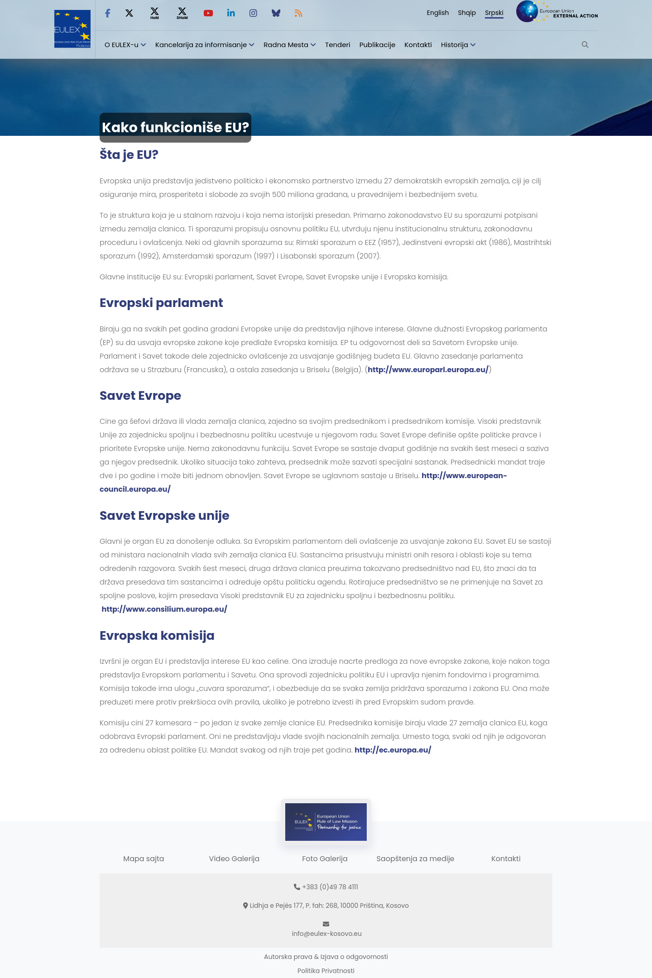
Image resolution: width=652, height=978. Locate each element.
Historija (454, 44)
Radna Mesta (286, 44)
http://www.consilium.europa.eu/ (164, 609)
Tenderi (337, 44)
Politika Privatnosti (326, 970)
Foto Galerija (324, 858)
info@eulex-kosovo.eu (327, 933)
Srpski (494, 12)
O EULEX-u (122, 44)
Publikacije (378, 44)
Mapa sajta (143, 858)
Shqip (467, 12)
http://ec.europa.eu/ (393, 750)
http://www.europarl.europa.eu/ (428, 369)
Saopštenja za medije (415, 858)
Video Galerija (234, 858)
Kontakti (418, 44)
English (438, 12)
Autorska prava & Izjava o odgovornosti (326, 956)
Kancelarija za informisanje (202, 44)
